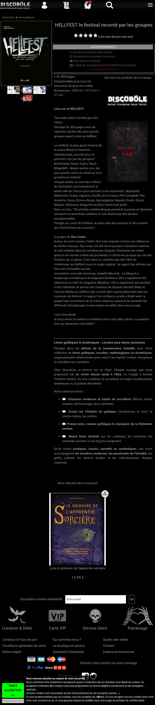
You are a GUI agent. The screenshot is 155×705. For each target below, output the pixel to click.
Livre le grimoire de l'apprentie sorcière (77, 568)
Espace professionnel (118, 652)
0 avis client (104, 36)
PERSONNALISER (13, 701)
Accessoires (8, 17)
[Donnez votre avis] (122, 36)
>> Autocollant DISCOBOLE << (103, 69)
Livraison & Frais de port (19, 640)
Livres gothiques (26, 17)
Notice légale (11, 652)
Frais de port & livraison (85, 60)
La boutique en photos (69, 646)
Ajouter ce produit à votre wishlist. (91, 52)
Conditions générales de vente (24, 646)
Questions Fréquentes (68, 652)
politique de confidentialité (130, 700)
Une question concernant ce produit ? (93, 56)
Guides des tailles (116, 640)
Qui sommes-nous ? (67, 640)
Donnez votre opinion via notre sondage (108, 663)
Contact (109, 646)
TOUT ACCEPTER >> (13, 690)
